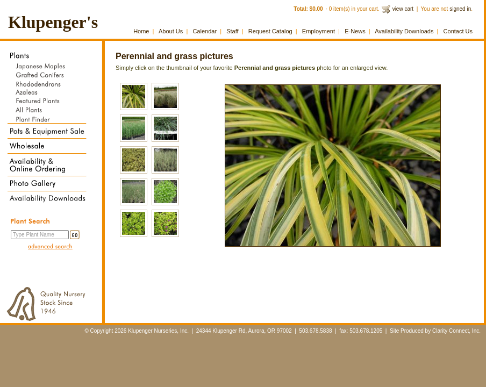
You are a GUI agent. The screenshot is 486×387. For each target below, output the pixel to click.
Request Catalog (270, 31)
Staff (232, 31)
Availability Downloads (404, 31)
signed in (460, 9)
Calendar (204, 31)
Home (141, 31)
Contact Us (458, 31)
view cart (402, 9)
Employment (318, 31)
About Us (171, 31)
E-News (355, 31)
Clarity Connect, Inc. (456, 331)
